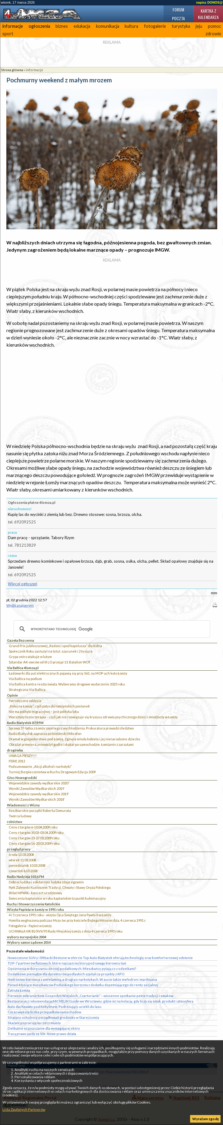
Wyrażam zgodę (205, 1119)
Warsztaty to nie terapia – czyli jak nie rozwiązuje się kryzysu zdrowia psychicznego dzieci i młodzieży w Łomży (93, 717)
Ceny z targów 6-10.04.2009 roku (33, 827)
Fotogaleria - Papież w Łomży (30, 926)
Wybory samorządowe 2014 (29, 942)
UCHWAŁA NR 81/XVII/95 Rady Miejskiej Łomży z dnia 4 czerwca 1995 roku (66, 931)
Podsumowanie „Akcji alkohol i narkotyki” (40, 766)
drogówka (15, 750)
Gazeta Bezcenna (20, 640)
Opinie (12, 695)
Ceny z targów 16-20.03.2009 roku (34, 843)
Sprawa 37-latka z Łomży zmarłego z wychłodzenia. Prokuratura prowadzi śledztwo (71, 728)
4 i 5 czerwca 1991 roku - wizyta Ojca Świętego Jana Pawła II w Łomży (60, 915)
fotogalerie (155, 26)
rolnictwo (14, 822)
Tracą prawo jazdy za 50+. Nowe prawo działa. (42, 1034)
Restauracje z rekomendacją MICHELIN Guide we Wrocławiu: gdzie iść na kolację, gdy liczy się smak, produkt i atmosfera (100, 1001)
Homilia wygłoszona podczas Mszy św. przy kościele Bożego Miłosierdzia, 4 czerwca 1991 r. (77, 920)
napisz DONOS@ (209, 2)
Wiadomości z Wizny (23, 805)
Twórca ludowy (20, 816)
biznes (62, 26)
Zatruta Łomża (19, 990)
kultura (131, 26)
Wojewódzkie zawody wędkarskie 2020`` (39, 783)
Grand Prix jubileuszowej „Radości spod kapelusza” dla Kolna (55, 646)
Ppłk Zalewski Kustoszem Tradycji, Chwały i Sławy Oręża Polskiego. (60, 887)
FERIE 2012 (17, 761)
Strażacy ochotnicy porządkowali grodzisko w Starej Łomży (53, 1017)
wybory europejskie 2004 (26, 937)
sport (7, 33)
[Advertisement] (111, 395)
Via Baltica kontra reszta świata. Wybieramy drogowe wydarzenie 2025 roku (67, 684)
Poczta (178, 18)
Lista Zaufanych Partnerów (23, 1109)
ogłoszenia (39, 26)
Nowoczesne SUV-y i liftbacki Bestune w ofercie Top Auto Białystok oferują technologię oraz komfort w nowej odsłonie (100, 958)
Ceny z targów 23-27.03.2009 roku (34, 838)
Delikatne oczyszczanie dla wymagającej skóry (44, 1028)
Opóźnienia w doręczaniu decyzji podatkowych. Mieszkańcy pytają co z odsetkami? (72, 969)
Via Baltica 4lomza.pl (23, 668)
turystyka (181, 26)
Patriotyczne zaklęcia (25, 701)
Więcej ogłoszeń (22, 583)
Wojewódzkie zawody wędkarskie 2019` (39, 794)
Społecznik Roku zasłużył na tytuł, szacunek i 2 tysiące (51, 651)
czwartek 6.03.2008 (23, 871)
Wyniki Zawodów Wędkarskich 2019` (37, 788)
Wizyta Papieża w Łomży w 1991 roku (35, 909)
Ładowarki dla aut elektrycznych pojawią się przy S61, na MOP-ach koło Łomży (68, 673)
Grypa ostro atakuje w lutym (30, 657)
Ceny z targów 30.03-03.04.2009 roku (36, 832)
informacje (12, 26)
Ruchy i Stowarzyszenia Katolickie (33, 904)
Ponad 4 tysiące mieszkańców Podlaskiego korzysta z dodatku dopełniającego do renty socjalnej (83, 985)
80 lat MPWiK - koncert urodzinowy (35, 893)
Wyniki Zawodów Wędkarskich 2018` (37, 799)
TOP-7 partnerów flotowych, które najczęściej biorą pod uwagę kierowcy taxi (67, 963)
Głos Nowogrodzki (22, 778)
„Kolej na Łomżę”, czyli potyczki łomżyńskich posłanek (49, 706)
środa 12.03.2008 (21, 854)
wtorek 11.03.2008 (22, 860)
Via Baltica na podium (25, 679)
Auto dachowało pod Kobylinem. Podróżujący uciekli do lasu (54, 1007)
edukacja (82, 26)
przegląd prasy (18, 849)
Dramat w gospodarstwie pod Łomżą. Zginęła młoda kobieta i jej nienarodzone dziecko (74, 739)
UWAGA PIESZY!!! (23, 756)
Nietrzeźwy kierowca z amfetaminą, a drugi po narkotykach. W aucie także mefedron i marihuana (82, 979)
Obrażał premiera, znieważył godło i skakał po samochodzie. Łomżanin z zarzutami (71, 744)
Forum (178, 9)
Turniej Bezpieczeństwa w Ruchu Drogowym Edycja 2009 (52, 772)
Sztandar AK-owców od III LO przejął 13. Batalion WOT (50, 662)
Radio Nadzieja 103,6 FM (25, 877)
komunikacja (107, 26)
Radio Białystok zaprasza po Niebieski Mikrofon (45, 734)
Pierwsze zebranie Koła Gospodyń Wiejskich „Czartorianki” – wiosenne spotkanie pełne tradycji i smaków (90, 996)
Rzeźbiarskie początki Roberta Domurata (40, 810)
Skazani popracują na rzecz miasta (34, 1023)
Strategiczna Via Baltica (27, 689)
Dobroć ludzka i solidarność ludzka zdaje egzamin (46, 882)
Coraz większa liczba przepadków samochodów (44, 1012)
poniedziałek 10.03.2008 (27, 865)
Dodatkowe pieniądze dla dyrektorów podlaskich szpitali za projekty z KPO (66, 974)
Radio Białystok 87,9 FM (25, 723)
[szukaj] (111, 629)
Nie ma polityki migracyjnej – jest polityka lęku (44, 711)
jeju (199, 26)
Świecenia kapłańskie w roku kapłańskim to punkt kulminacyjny (57, 898)
